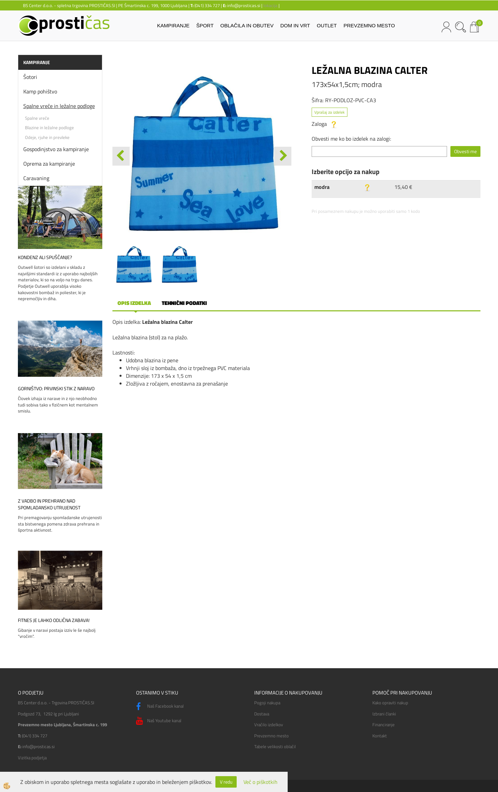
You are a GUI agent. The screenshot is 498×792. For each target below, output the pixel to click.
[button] (282, 156)
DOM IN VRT (295, 25)
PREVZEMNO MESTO (369, 25)
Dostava (261, 713)
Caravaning (36, 178)
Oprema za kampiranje (49, 164)
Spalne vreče (37, 118)
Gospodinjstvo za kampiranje (56, 149)
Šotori (30, 77)
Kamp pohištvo (40, 91)
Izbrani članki (384, 713)
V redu (226, 781)
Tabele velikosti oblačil (275, 746)
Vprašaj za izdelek (329, 112)
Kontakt (379, 735)
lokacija (270, 5)
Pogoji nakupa (267, 702)
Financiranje (383, 724)
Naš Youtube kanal (158, 721)
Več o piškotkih (260, 782)
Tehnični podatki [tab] (184, 303)
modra (322, 187)
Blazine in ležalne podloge (49, 127)
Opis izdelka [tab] (134, 303)
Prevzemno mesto (271, 735)
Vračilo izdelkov (268, 724)
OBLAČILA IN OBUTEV (247, 25)
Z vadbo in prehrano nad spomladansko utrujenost (49, 504)
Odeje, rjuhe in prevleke (47, 137)
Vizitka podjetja (32, 757)
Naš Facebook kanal (160, 707)
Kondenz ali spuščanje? (45, 257)
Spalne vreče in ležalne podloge (59, 106)
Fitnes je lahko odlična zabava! (53, 620)
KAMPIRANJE (173, 25)
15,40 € (403, 187)
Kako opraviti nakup (390, 702)
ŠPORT (204, 25)
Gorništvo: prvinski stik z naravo (56, 388)
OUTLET (327, 25)
